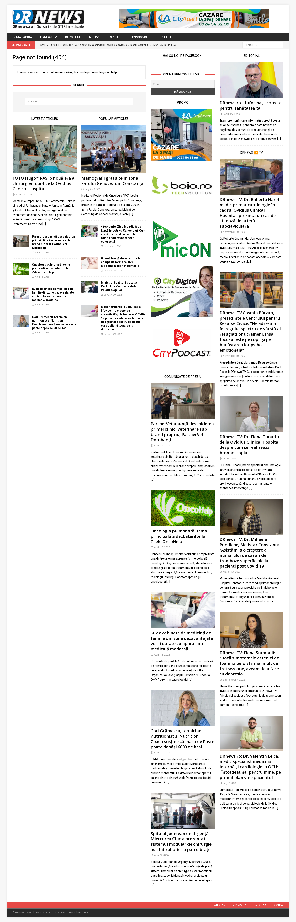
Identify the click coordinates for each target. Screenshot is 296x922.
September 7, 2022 (234, 679)
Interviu (95, 37)
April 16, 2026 (42, 252)
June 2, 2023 (230, 458)
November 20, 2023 (234, 231)
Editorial (219, 905)
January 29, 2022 (113, 295)
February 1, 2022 (232, 113)
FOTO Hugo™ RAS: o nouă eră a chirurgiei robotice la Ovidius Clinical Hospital (43, 183)
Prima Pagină (22, 37)
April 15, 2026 (42, 304)
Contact (164, 37)
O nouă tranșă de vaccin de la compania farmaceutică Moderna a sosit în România (120, 262)
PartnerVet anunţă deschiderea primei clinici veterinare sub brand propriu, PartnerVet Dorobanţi (182, 432)
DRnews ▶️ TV (251, 153)
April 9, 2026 (161, 855)
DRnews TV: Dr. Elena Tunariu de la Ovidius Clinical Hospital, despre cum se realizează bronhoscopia (250, 444)
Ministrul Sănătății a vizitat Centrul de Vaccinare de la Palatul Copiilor (119, 286)
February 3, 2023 (112, 246)
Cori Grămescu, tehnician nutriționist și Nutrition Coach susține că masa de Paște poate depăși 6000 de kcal (182, 739)
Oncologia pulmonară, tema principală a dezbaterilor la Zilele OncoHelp (51, 268)
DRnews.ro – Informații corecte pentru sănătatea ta (250, 105)
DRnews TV (48, 37)
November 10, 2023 (234, 355)
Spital (115, 37)
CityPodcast (138, 37)
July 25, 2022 (92, 189)
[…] (152, 479)
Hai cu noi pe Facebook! (182, 56)
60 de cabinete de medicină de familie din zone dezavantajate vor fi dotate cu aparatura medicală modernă (182, 641)
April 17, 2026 (24, 194)
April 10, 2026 (42, 332)
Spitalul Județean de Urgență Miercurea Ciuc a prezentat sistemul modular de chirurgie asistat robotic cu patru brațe (181, 841)
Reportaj (72, 37)
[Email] (183, 84)
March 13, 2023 (232, 571)
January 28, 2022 (113, 270)
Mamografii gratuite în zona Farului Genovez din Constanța (112, 180)
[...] (44, 224)
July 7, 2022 (230, 783)
